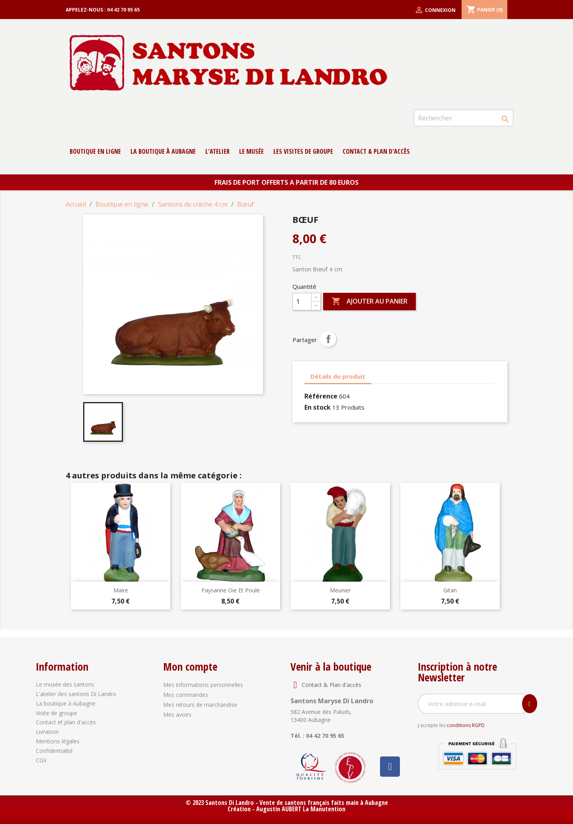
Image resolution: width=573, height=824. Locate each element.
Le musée (251, 151)
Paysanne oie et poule (230, 590)
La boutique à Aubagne (163, 151)
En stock (317, 407)
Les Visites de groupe (303, 151)
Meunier (340, 590)
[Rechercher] (463, 118)
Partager (328, 339)
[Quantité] (302, 301)
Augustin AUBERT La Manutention (300, 809)
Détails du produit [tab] (337, 376)
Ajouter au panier (369, 301)
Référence (320, 396)
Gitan (450, 590)
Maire (120, 590)
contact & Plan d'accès (376, 151)
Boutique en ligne (95, 151)
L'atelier (217, 151)
